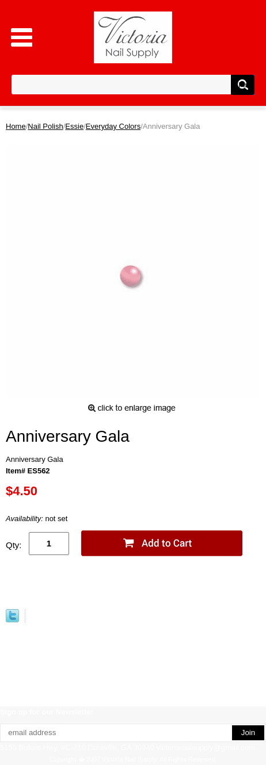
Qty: (14, 545)
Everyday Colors (113, 126)
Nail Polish (45, 126)
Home (16, 126)
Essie (74, 126)
